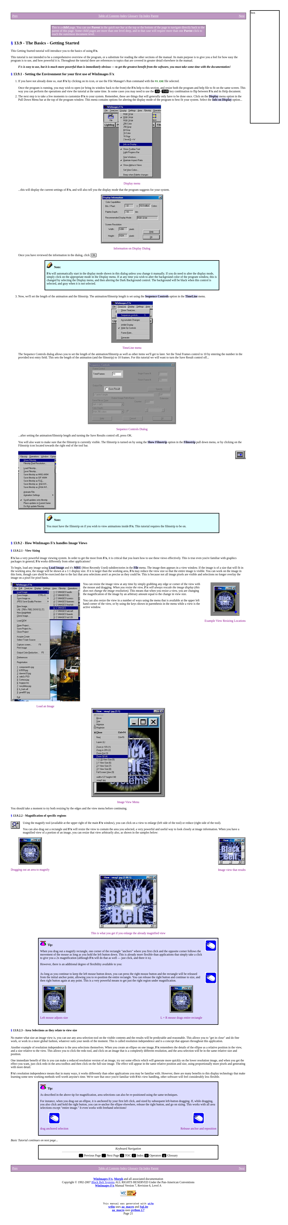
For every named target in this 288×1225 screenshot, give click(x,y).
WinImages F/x (103, 1178)
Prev (15, 15)
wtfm (151, 1204)
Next (242, 15)
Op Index (144, 15)
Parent (154, 15)
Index (123, 15)
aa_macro (127, 1207)
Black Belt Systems (103, 1182)
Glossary (133, 15)
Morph (118, 1178)
